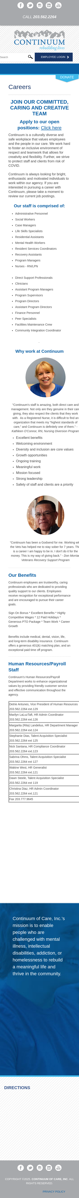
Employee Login (53, 57)
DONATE (67, 77)
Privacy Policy (54, 1191)
